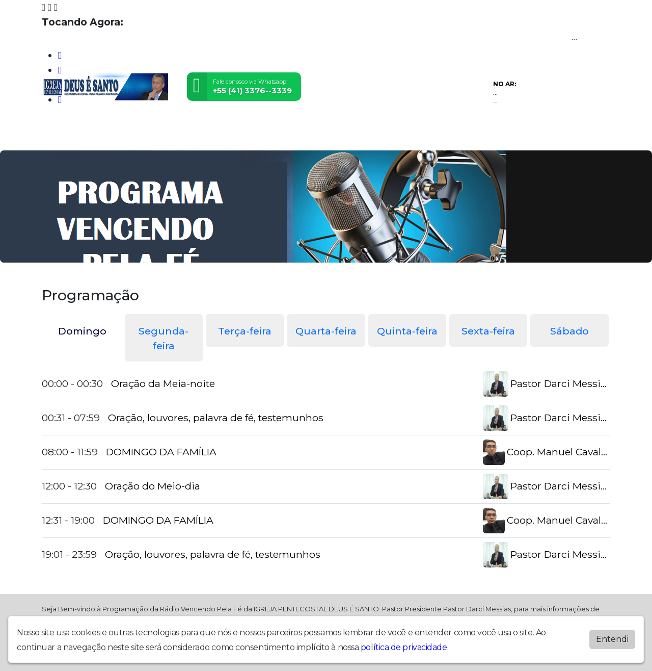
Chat (442, 136)
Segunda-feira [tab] (163, 338)
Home (57, 136)
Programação (104, 136)
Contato (367, 136)
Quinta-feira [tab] (407, 331)
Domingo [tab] (82, 331)
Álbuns (329, 136)
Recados (408, 136)
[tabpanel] (326, 469)
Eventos (191, 136)
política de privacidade (404, 647)
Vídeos (154, 136)
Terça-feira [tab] (244, 331)
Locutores (236, 136)
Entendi (612, 639)
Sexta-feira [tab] (488, 331)
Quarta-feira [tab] (326, 331)
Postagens (286, 136)
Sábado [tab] (569, 331)
